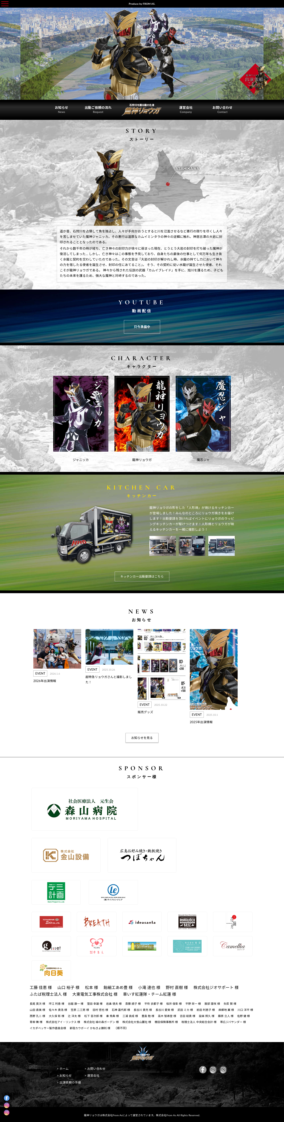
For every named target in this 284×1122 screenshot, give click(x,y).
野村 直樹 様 (183, 986)
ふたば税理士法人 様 (49, 993)
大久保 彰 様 (78, 1014)
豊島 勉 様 (172, 1014)
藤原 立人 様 (38, 1020)
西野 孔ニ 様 (58, 1014)
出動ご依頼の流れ (100, 109)
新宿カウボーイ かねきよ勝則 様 (164, 1026)
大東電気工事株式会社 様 (98, 993)
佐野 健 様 (56, 1020)
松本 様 (94, 986)
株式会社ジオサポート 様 (224, 986)
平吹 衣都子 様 (158, 1003)
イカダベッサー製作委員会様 (120, 1026)
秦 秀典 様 (136, 1014)
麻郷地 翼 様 (234, 1009)
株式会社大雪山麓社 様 (178, 1020)
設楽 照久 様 (234, 1014)
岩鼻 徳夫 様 (117, 1003)
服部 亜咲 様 (220, 1003)
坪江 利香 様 (58, 1003)
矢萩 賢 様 (238, 1003)
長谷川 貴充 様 (147, 1009)
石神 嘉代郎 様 (124, 1009)
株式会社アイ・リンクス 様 (101, 1020)
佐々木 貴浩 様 (59, 1009)
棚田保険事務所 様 (209, 1020)
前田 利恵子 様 (213, 1009)
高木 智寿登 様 (192, 1014)
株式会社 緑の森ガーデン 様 (141, 1020)
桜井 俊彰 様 (180, 1003)
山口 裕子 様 (70, 986)
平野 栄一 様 (200, 1003)
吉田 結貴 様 (214, 1014)
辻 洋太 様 (96, 1014)
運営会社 (184, 109)
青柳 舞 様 (73, 1020)
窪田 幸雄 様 (97, 1003)
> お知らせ (65, 1075)
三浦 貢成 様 (154, 1014)
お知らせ (63, 109)
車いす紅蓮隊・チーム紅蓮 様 (155, 993)
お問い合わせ (220, 109)
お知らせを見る (142, 737)
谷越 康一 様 (78, 1003)
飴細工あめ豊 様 (121, 986)
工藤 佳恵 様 (41, 986)
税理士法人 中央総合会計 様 (48, 1026)
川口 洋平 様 (38, 1014)
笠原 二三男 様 (82, 1009)
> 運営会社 (94, 1075)
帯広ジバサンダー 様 (83, 1026)
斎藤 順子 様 (137, 1003)
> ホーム (63, 1068)
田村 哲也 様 (103, 1009)
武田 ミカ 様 (192, 1009)
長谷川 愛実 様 (170, 1009)
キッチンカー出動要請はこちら (142, 575)
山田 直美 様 (38, 1009)
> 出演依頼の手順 (69, 1081)
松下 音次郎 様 (116, 1014)
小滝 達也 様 (154, 986)
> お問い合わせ (97, 1068)
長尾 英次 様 (38, 1003)
